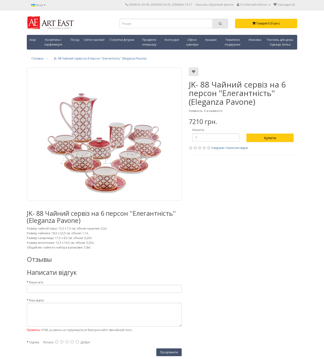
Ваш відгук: (37, 300)
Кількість (198, 130)
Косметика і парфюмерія (53, 42)
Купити (270, 137)
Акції (32, 40)
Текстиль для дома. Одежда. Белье (280, 42)
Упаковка (254, 40)
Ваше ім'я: (36, 282)
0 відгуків (217, 148)
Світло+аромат (94, 40)
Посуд (75, 40)
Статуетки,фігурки (121, 40)
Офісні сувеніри (192, 42)
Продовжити (169, 352)
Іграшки (211, 40)
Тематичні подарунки (232, 42)
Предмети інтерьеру (149, 42)
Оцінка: (34, 342)
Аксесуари (171, 40)
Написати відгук (237, 148)
